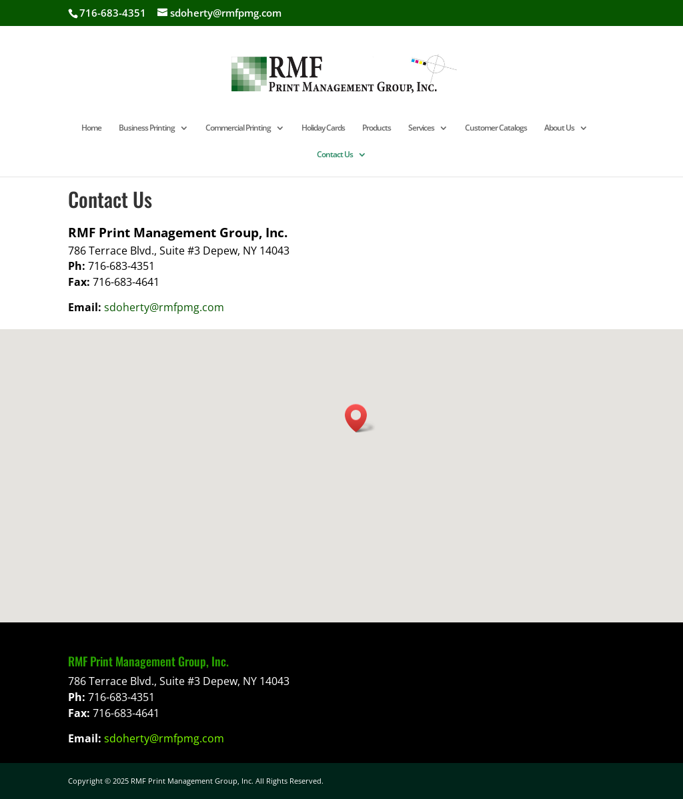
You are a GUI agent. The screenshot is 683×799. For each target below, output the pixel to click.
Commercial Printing (238, 128)
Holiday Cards (323, 128)
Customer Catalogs (496, 128)
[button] (360, 418)
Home (91, 128)
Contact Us (335, 155)
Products (376, 128)
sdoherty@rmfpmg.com (164, 307)
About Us (559, 128)
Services (421, 128)
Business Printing (147, 128)
